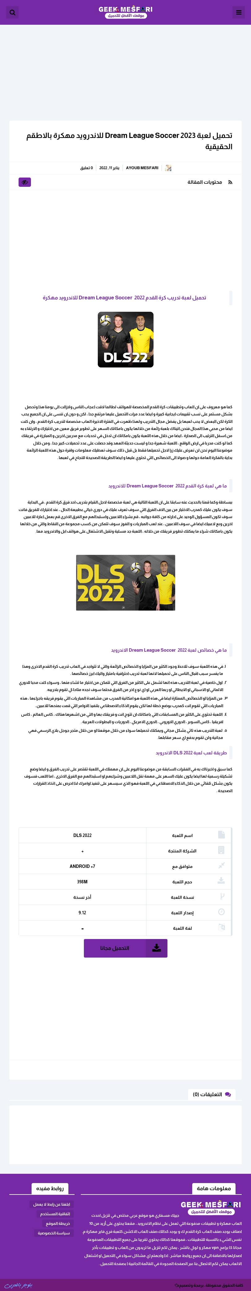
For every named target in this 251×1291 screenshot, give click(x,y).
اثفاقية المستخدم (55, 1214)
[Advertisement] (125, 68)
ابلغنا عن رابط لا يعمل (51, 1204)
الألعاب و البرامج (125, 12)
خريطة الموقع (58, 1223)
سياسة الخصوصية (54, 1233)
